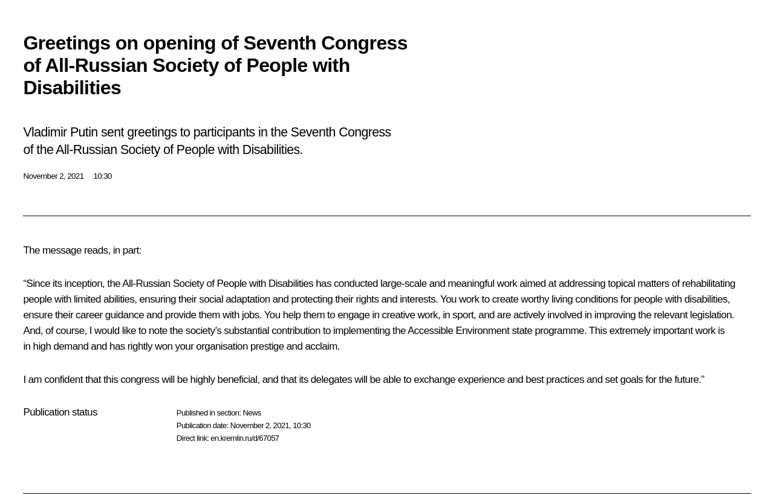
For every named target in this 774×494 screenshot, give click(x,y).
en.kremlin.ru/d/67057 (244, 438)
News (251, 412)
